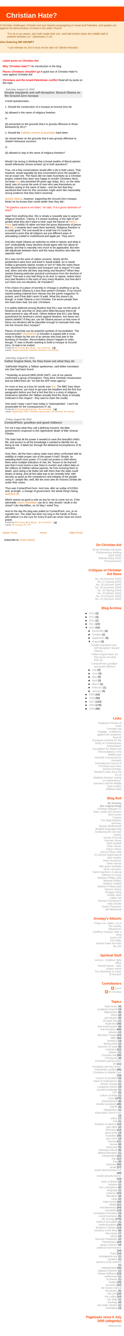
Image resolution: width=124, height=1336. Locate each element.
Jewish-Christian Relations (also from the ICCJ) (107, 772)
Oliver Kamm (114, 863)
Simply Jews (114, 895)
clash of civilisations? (105, 1081)
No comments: (44, 348)
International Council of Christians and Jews (108, 765)
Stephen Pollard (112, 883)
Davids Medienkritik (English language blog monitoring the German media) (108, 830)
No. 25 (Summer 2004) (108, 587)
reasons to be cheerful (108, 1262)
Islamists (33, 350)
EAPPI (114, 1106)
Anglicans (110, 1023)
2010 (92, 627)
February (97, 687)
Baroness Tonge (107, 1035)
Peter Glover (114, 846)
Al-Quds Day (110, 1020)
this (12, 227)
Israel (113, 1167)
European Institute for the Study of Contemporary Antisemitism (106, 743)
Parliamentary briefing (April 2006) (108, 554)
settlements (111, 1276)
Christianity (111, 1058)
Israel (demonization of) (108, 1170)
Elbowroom (115, 929)
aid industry (111, 1017)
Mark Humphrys (112, 860)
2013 (92, 616)
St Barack (112, 1279)
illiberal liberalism (108, 1152)
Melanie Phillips (112, 880)
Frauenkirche (29, 333)
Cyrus (118, 988)
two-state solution (107, 1305)
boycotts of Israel (108, 1046)
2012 (92, 620)
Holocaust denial (108, 1150)
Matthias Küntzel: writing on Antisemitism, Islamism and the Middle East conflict (107, 782)
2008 (92, 698)
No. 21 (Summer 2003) (108, 599)
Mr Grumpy (53, 350)
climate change (109, 1083)
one (18, 181)
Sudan (112, 1282)
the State (112, 1299)
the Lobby (110, 1296)
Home (43, 532)
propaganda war (108, 1256)
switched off (12, 493)
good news (111, 1132)
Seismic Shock (112, 889)
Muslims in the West (106, 1230)
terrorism (111, 1285)
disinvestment (110, 1101)
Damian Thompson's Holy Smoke (109, 902)
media (112, 1204)
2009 (92, 694)
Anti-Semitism (108, 1029)
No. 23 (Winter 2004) (109, 593)
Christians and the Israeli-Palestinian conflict (106, 1068)
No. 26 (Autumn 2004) (108, 584)
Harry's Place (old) (110, 852)
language (112, 1190)
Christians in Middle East (107, 1072)
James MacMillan (27, 502)
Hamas (112, 1141)
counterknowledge (107, 1089)
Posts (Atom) (27, 539)
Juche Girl (115, 937)
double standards (20, 350)
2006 (92, 705)
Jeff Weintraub (113, 909)
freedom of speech (105, 1124)
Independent (109, 1155)
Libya (114, 1198)
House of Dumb (112, 837)
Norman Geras (112, 840)
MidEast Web (113, 789)
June (95, 673)
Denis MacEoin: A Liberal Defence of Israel (107, 873)
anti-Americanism (108, 1026)
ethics (114, 1118)
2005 (92, 708)
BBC (26, 411)
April (95, 680)
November (98, 630)
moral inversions (108, 1216)
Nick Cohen (114, 814)
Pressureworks (112, 561)
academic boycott (107, 1009)
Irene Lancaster (112, 869)
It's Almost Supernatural (107, 854)
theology (113, 1302)
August (96, 641)
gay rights (112, 1127)
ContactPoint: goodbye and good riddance (33, 422)
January (97, 691)
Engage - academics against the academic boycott (109, 734)
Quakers (113, 1259)
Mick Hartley (114, 857)
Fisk (115, 1121)
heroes (114, 1144)
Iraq (115, 1161)
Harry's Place (113, 849)
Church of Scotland (107, 1078)
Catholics (111, 1049)
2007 (92, 701)
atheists (113, 1032)
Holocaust (112, 1147)
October (97, 634)
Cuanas (117, 817)
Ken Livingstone (108, 1187)
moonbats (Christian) (106, 1213)
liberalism (43, 350)
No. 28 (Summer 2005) (108, 578)
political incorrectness (109, 1247)
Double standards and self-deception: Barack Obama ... (105, 648)
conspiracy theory (107, 1086)
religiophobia (109, 1267)
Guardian (111, 1135)
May (95, 676)
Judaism (113, 1184)
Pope (113, 1253)
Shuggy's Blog (113, 892)
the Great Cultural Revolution (111, 1289)
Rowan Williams (107, 1273)
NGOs (114, 1236)
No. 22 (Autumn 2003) (108, 596)
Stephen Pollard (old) (109, 886)
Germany (111, 1129)
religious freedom (108, 1270)
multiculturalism (107, 1224)
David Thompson (111, 906)
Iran (114, 1158)
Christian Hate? (31, 15)
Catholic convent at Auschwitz (38, 132)
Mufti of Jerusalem (107, 1221)
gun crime (112, 1138)
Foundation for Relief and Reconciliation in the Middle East (106, 751)
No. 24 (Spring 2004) (109, 590)
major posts (109, 1201)
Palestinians (109, 1241)
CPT (115, 1092)
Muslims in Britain (106, 1227)
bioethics (112, 1040)
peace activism (109, 1244)
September (98, 637)
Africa (114, 1015)
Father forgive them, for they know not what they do (39, 361)
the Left (27, 525)
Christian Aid (114, 728)
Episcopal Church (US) (108, 1112)
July (94, 669)
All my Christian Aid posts (106, 549)
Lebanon (111, 1193)
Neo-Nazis (112, 1233)
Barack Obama (13, 198)
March (96, 684)
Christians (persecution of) (42, 411)
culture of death (109, 1095)
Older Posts (76, 532)
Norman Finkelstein (106, 1239)
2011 (92, 623)
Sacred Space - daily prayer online (109, 967)
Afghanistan (17, 411)
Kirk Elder (115, 940)
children (113, 1052)
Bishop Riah (111, 1043)
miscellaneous (108, 1207)
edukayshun (111, 1109)
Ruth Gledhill (114, 843)
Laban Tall (115, 897)
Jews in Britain (109, 1181)
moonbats (110, 1210)
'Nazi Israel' (111, 1006)
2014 (92, 613)
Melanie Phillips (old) (109, 877)
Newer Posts (10, 532)
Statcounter (114, 1325)
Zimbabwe (112, 1308)
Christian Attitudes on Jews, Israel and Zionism (107, 810)
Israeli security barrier (109, 1175)
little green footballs (110, 866)
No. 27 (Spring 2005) (109, 581)
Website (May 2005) (109, 558)
